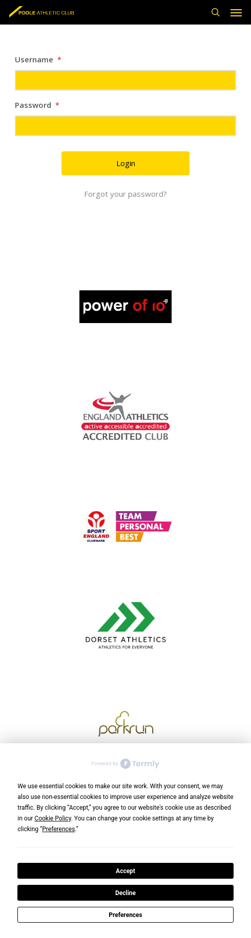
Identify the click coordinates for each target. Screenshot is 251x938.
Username (38, 59)
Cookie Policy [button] (52, 818)
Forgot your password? (125, 194)
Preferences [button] (58, 829)
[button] (236, 12)
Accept (125, 871)
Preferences (125, 915)
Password (37, 105)
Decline (125, 893)
